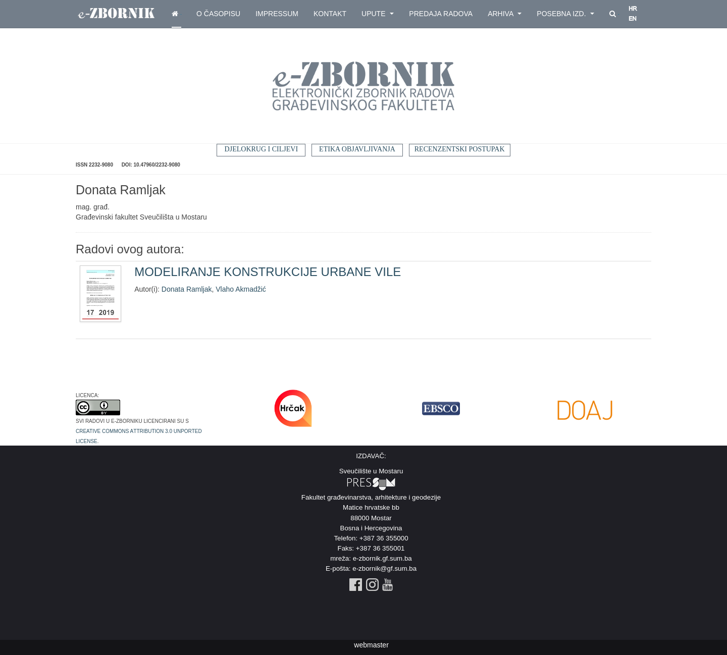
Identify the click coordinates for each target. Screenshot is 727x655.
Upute (377, 14)
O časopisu (218, 14)
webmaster (371, 645)
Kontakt (330, 14)
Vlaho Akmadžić (241, 289)
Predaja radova (441, 14)
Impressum (276, 14)
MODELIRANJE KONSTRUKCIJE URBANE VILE (267, 272)
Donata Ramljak (187, 289)
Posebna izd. (565, 14)
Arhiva (505, 14)
